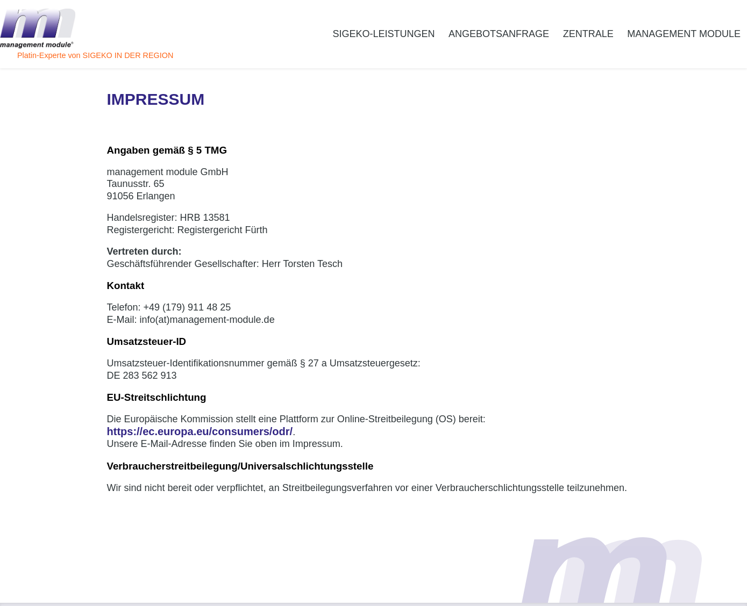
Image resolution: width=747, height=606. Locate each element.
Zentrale (588, 33)
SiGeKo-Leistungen (383, 33)
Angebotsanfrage (499, 33)
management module (684, 33)
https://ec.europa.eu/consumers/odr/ (200, 431)
